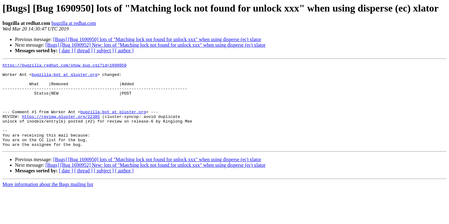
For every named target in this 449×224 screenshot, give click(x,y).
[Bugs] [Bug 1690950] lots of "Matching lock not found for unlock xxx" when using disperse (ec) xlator (157, 39)
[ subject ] (104, 50)
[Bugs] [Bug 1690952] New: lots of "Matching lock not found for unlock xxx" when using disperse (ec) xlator (156, 45)
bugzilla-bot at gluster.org (65, 77)
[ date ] (66, 50)
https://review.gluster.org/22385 (61, 127)
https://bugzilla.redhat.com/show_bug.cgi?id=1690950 (64, 66)
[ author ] (124, 50)
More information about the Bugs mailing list (47, 201)
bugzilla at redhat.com (73, 23)
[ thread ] (83, 50)
